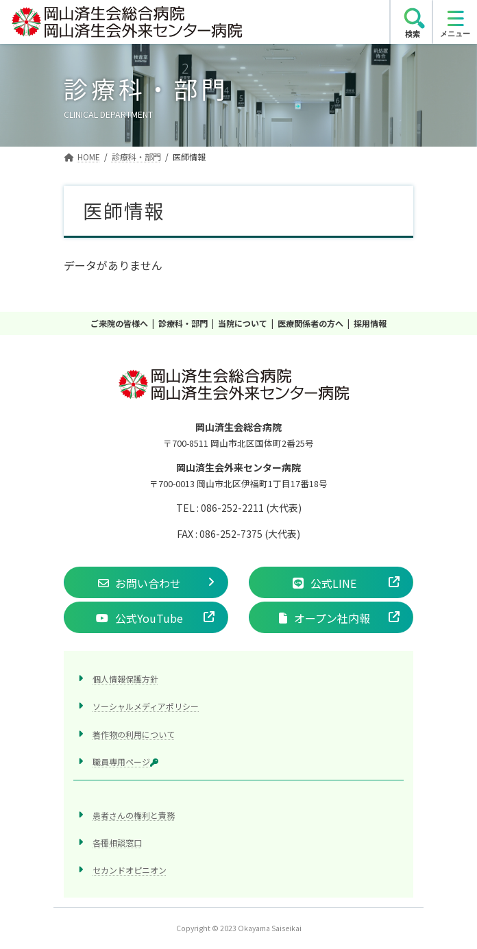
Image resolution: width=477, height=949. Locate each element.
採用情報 (370, 323)
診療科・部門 (183, 323)
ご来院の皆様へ (119, 323)
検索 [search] (412, 33)
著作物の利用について (134, 733)
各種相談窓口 (117, 842)
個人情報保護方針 (125, 679)
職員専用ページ (125, 761)
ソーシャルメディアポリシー (146, 706)
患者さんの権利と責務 (134, 815)
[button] (146, 582)
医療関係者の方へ (310, 323)
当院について (242, 323)
